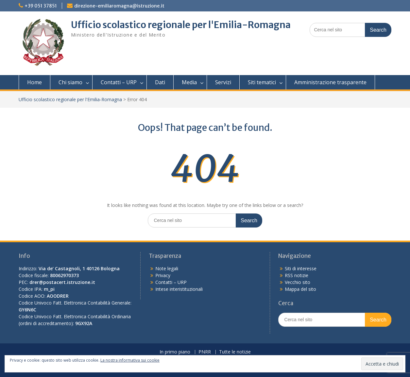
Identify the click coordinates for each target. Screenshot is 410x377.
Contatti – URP (119, 82)
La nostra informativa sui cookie (130, 360)
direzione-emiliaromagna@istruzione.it (119, 6)
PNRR (204, 352)
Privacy (162, 275)
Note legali (166, 268)
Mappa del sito (300, 289)
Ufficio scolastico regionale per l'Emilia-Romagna (181, 25)
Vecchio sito (297, 282)
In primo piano (175, 352)
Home (34, 82)
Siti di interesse (300, 268)
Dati (160, 82)
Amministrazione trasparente (330, 82)
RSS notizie (296, 275)
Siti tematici (262, 82)
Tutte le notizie (235, 352)
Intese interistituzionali (179, 289)
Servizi (223, 82)
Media (189, 82)
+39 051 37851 (41, 6)
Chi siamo (70, 82)
